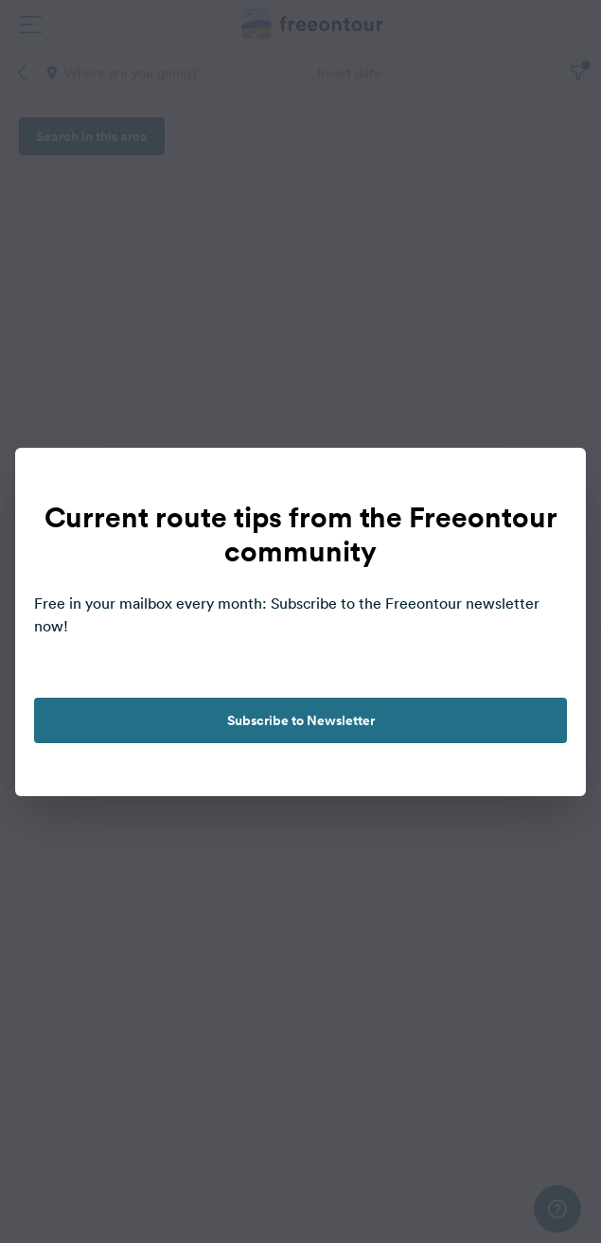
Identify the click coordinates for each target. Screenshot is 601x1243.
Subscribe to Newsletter (301, 720)
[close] (551, 482)
